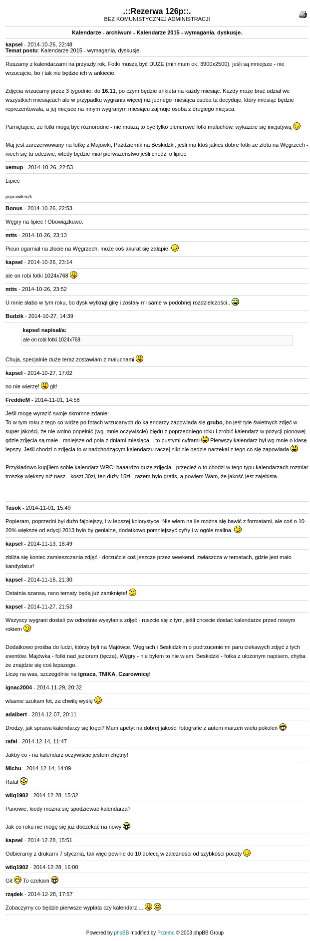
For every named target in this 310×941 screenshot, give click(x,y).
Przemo (165, 933)
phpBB (121, 933)
